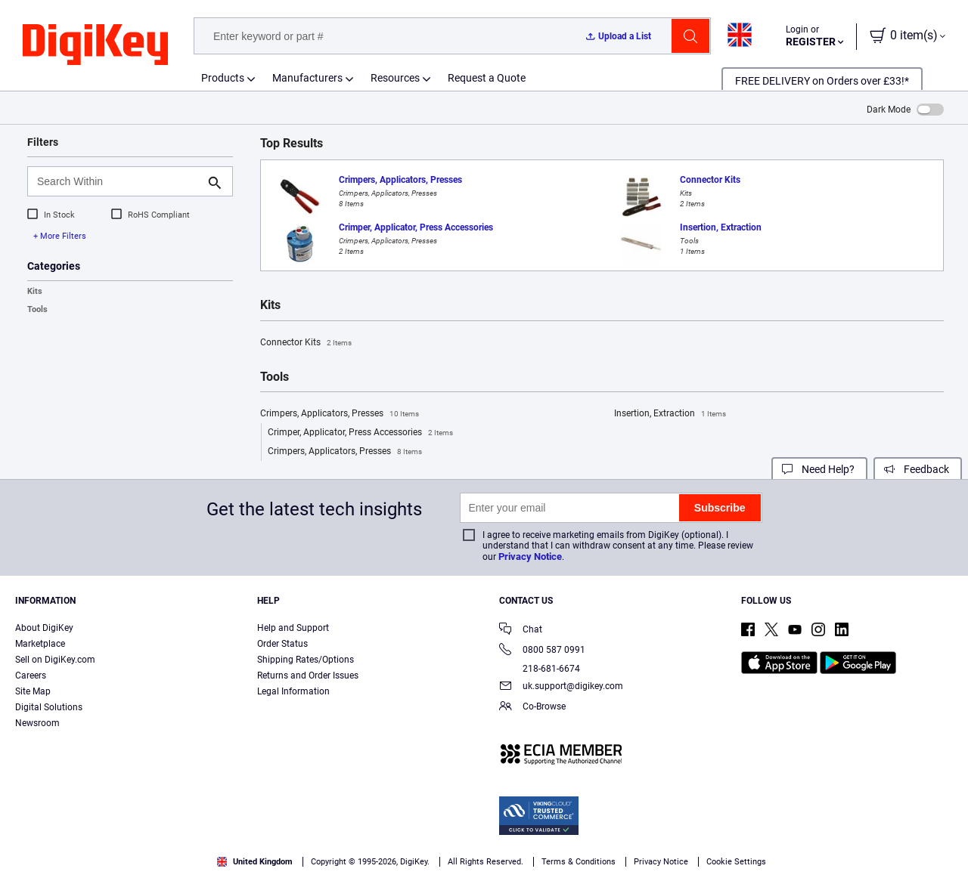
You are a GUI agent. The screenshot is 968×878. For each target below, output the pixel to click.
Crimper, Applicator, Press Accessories (360, 433)
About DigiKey (44, 628)
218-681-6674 (539, 668)
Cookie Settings (736, 862)
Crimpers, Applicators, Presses (339, 414)
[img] (95, 45)
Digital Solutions (48, 707)
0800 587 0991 (542, 651)
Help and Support (293, 628)
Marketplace (40, 643)
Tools (37, 309)
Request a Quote (487, 78)
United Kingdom (255, 862)
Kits (34, 291)
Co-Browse (532, 707)
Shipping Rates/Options (305, 659)
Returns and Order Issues (307, 675)
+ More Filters (59, 236)
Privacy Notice (530, 556)
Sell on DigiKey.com (55, 659)
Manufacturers (307, 78)
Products (222, 78)
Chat (520, 630)
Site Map (33, 691)
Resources (395, 78)
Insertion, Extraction (670, 414)
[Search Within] (118, 181)
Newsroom (37, 723)
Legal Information (293, 691)
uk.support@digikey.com (561, 687)
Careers (30, 675)
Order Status (282, 643)
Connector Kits (306, 343)
